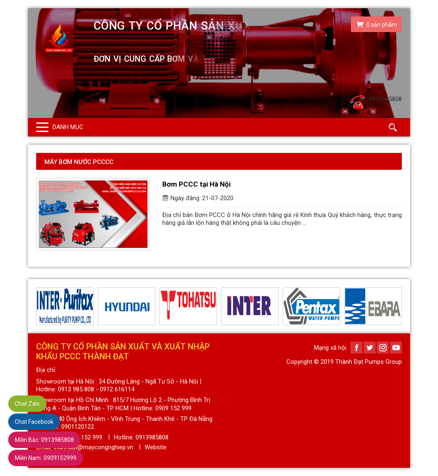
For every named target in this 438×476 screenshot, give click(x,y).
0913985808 (44, 440)
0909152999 (45, 458)
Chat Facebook (34, 421)
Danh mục (68, 127)
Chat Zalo (27, 403)
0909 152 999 (84, 437)
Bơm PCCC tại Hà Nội (196, 184)
